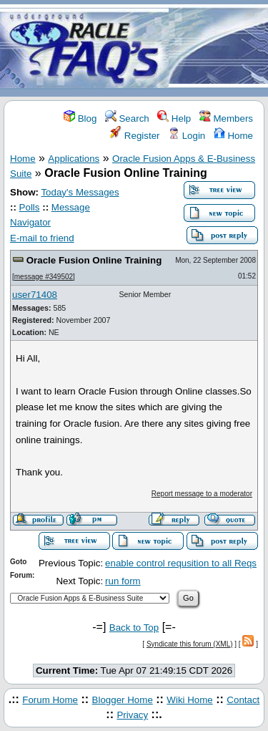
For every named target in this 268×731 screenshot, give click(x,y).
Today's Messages (80, 192)
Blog (80, 118)
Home (233, 135)
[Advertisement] (218, 49)
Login (186, 135)
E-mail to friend (42, 238)
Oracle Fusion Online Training (94, 260)
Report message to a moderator (202, 494)
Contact (243, 699)
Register (134, 135)
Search (127, 118)
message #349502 (43, 277)
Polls (29, 207)
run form (123, 581)
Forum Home (50, 699)
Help (174, 118)
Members (226, 118)
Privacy (132, 715)
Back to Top (134, 627)
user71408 (34, 294)
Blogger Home (122, 699)
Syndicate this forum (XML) (190, 644)
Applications (73, 158)
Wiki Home (189, 699)
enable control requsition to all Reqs (181, 563)
